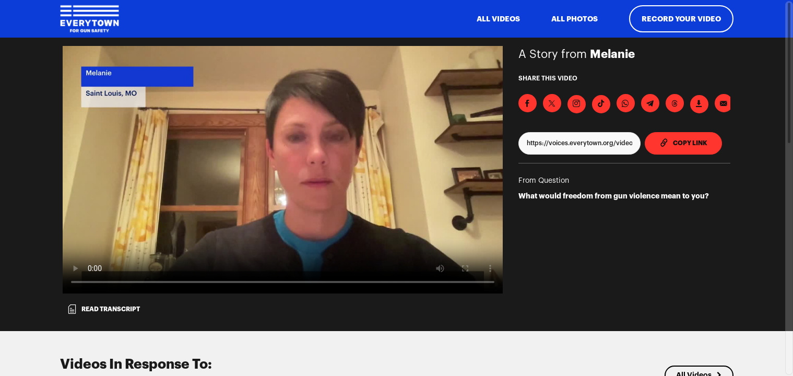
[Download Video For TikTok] (601, 104)
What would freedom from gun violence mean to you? (613, 195)
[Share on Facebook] (527, 103)
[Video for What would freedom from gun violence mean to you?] (283, 169)
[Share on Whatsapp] (626, 103)
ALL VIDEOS (498, 18)
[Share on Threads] (675, 103)
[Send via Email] (724, 103)
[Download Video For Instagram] (576, 104)
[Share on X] (552, 103)
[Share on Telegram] (650, 103)
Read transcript (103, 309)
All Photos (574, 18)
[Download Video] (699, 104)
